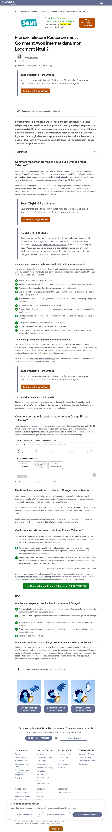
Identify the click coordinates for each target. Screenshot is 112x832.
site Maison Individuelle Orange (40, 307)
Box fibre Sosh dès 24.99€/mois (56, 735)
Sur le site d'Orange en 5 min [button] (35, 91)
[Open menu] (101, 2)
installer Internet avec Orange (41, 385)
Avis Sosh (61, 794)
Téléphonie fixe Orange (45, 794)
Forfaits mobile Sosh (65, 780)
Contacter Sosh (63, 790)
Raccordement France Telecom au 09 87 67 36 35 (56, 612)
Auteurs (18, 780)
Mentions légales (21, 787)
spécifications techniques (25, 682)
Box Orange (40, 780)
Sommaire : (22, 178)
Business (39, 822)
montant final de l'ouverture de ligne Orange (32, 603)
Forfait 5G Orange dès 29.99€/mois (83, 735)
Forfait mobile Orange (44, 784)
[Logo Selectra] (9, 3)
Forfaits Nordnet (85, 784)
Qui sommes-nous (21, 784)
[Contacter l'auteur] (23, 61)
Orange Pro (40, 797)
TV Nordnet (83, 790)
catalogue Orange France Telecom (85, 595)
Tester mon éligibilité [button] (86, 23)
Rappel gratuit (73, 764)
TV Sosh (61, 787)
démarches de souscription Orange (46, 137)
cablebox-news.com (22, 822)
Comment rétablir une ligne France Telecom (48, 695)
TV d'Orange (41, 787)
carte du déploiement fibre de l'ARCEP (49, 271)
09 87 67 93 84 (38, 764)
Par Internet (56, 829)
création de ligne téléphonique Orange (57, 203)
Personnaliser (24, 814)
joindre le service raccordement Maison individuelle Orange (49, 452)
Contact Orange (42, 790)
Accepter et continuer (87, 815)
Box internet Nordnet (86, 780)
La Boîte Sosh (63, 784)
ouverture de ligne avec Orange (53, 528)
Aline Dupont (32, 58)
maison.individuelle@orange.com (83, 325)
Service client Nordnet (87, 787)
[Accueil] (16, 11)
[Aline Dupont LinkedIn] (16, 61)
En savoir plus (70, 808)
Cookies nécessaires (56, 815)
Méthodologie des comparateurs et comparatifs (22, 798)
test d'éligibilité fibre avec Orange (63, 264)
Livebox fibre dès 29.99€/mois (29, 735)
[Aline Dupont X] (19, 61)
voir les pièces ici (69, 314)
